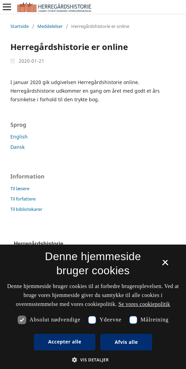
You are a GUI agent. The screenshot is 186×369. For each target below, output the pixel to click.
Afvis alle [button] (126, 342)
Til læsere (19, 188)
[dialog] (93, 307)
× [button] (165, 265)
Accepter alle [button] (64, 341)
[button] (93, 360)
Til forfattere (23, 199)
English (19, 136)
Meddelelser (50, 26)
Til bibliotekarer (26, 209)
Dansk (17, 147)
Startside (19, 26)
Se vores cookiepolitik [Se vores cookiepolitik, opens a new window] (144, 304)
